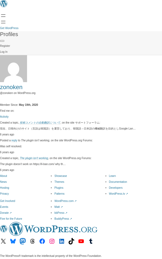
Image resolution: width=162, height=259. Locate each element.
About (3, 175)
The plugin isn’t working (34, 158)
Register (5, 45)
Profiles (9, 34)
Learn (112, 175)
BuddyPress (63, 218)
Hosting (4, 187)
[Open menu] (3, 15)
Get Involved (7, 201)
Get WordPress (9, 28)
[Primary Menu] (2, 41)
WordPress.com (65, 201)
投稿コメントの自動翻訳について (40, 122)
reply (14, 140)
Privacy (4, 193)
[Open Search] (3, 22)
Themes (59, 181)
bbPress (60, 212)
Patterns (59, 193)
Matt (58, 206)
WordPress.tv (118, 193)
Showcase (60, 175)
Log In (4, 51)
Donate (6, 212)
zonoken (11, 87)
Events (4, 206)
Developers (116, 187)
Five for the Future (11, 218)
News (3, 181)
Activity (4, 116)
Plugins (58, 187)
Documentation (118, 181)
